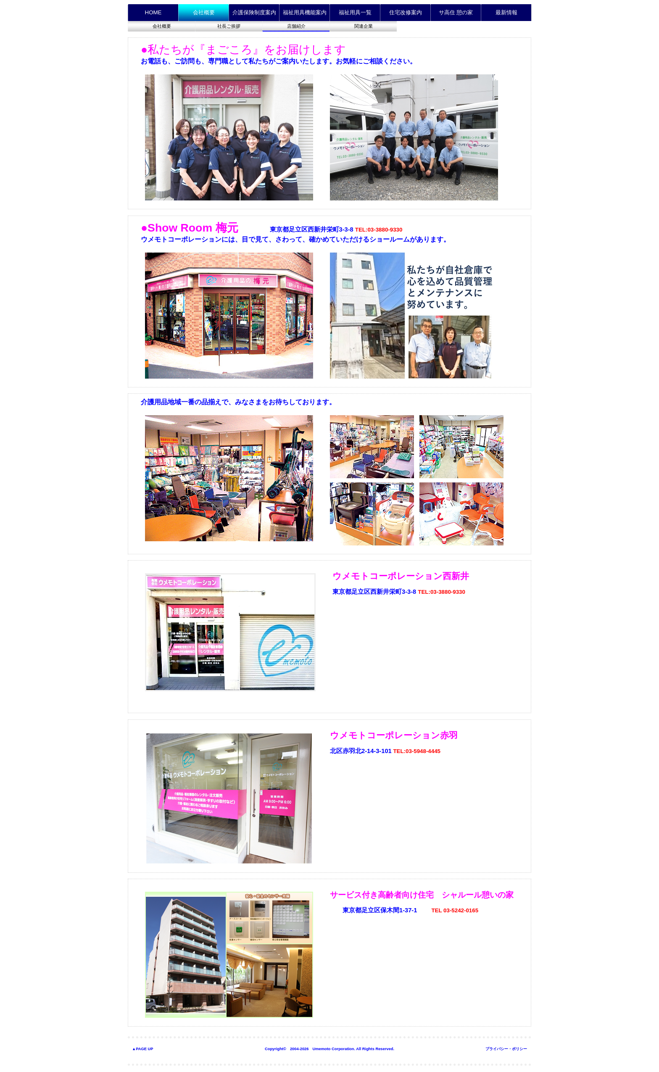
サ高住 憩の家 (456, 12)
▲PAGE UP (142, 1049)
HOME (153, 12)
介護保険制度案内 (254, 12)
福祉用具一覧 (355, 12)
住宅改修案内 (405, 12)
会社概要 (162, 26)
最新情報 (506, 12)
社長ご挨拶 (228, 26)
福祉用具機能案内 (305, 12)
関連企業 (363, 26)
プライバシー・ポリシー (506, 1049)
